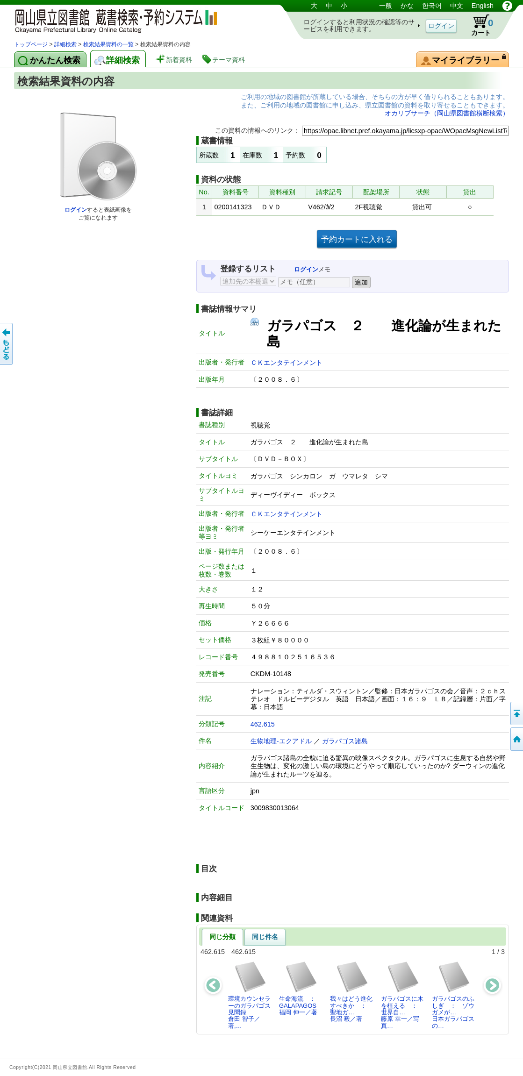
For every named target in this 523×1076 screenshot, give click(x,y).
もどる (7, 344)
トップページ (31, 44)
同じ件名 (265, 937)
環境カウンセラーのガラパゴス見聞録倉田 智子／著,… (249, 995)
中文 (456, 5)
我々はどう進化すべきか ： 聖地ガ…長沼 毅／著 (351, 991)
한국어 (432, 5)
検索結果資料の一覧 (108, 44)
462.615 (263, 724)
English (483, 5)
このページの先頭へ (516, 713)
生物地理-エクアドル (281, 741)
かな (407, 5)
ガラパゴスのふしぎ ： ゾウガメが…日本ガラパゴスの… (453, 995)
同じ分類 (222, 937)
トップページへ (516, 739)
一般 (385, 5)
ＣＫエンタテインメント (286, 362)
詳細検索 (65, 44)
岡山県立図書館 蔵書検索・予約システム (112, 20)
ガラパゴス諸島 (345, 741)
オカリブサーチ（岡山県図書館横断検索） (447, 113)
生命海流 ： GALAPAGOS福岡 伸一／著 (300, 988)
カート (477, 25)
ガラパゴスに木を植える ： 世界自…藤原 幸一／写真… (402, 995)
